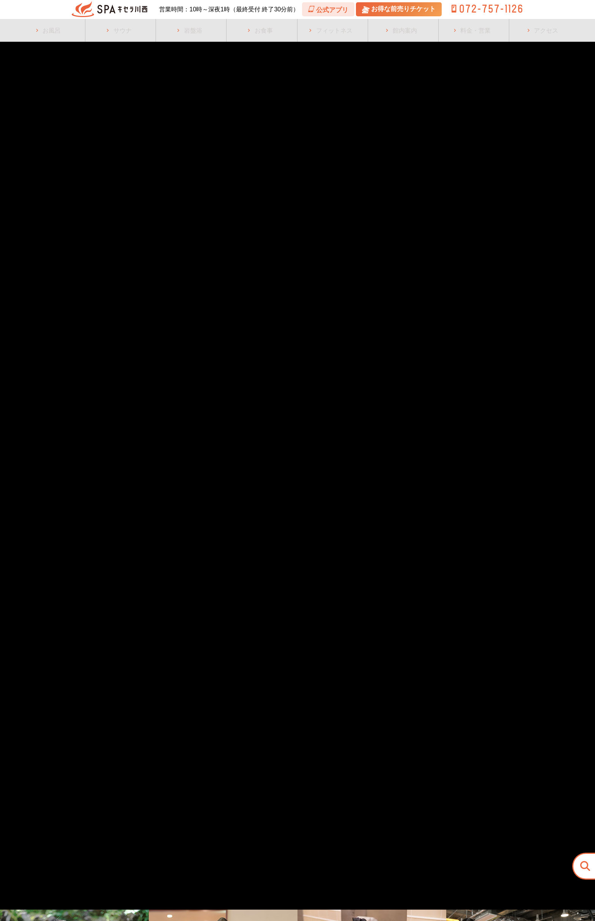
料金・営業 (475, 30)
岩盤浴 (193, 30)
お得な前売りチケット (456, 9)
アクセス (546, 30)
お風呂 (51, 30)
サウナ (122, 30)
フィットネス (334, 30)
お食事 (264, 30)
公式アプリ (385, 10)
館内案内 (405, 30)
